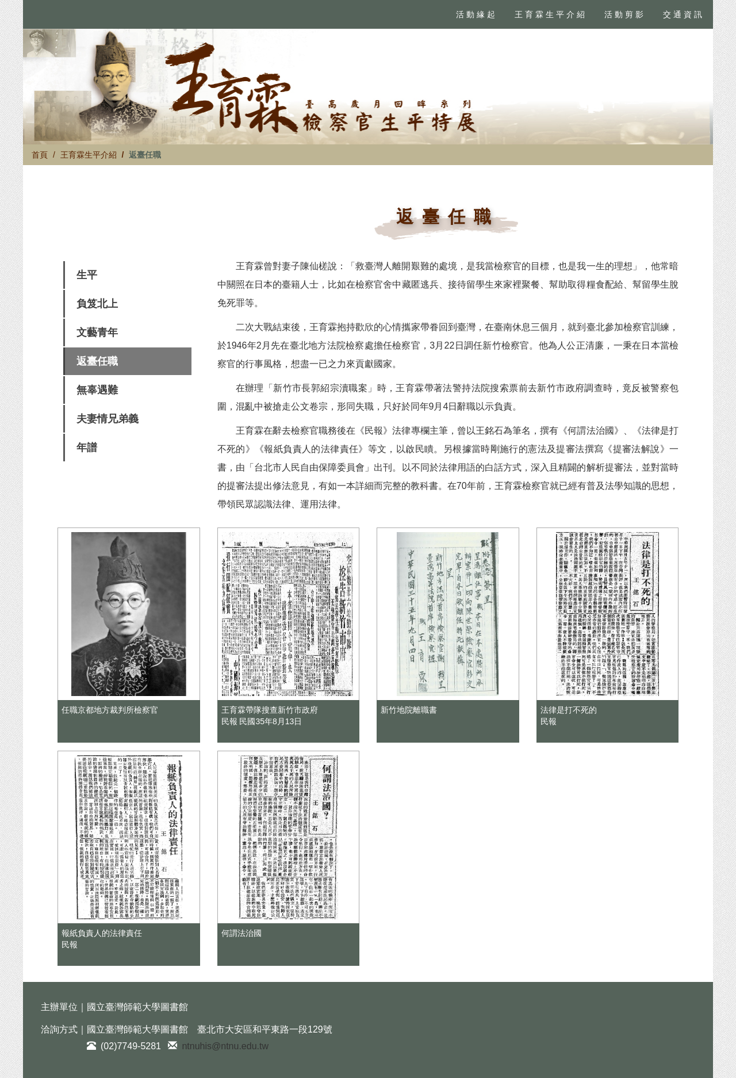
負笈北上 (97, 303)
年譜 (86, 447)
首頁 (40, 154)
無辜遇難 (97, 390)
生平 (86, 275)
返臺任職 (97, 361)
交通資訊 (683, 14)
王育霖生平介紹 (551, 14)
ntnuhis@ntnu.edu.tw (225, 1046)
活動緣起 (476, 14)
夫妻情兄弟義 (107, 419)
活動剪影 (625, 14)
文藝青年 (97, 332)
